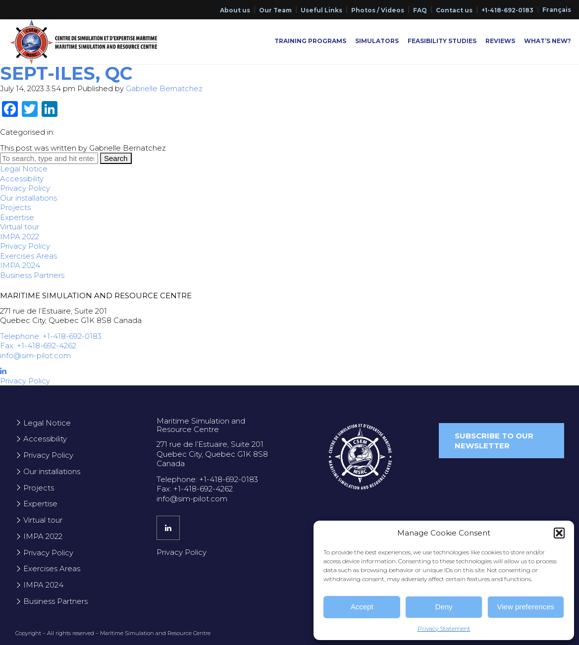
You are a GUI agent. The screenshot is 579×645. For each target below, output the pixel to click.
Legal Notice (24, 168)
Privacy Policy (25, 188)
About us (235, 10)
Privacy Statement (444, 628)
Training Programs (310, 41)
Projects (15, 207)
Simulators (377, 41)
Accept (362, 606)
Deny (443, 606)
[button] (559, 533)
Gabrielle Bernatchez (164, 88)
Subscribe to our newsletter (494, 440)
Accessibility (22, 178)
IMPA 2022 (19, 236)
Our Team (275, 10)
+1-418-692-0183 (507, 10)
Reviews (500, 41)
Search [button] (116, 158)
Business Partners (32, 275)
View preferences (526, 606)
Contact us (454, 10)
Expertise (17, 217)
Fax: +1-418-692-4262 (38, 345)
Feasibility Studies (442, 41)
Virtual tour (19, 226)
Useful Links (321, 10)
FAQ (420, 10)
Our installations (28, 198)
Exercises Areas (28, 256)
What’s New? (547, 41)
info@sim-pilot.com (35, 355)
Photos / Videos (377, 10)
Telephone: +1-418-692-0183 (51, 336)
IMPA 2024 (20, 265)
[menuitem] (556, 10)
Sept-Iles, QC (66, 73)
